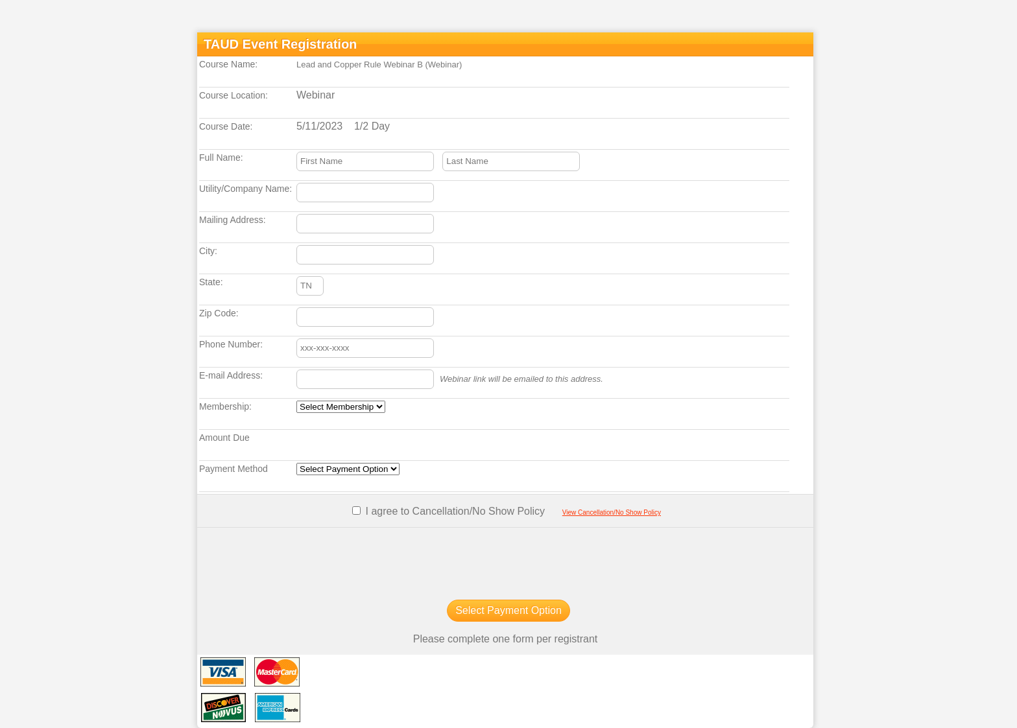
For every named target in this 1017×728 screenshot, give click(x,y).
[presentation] (505, 562)
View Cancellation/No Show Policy (611, 512)
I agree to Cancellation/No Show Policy (454, 511)
